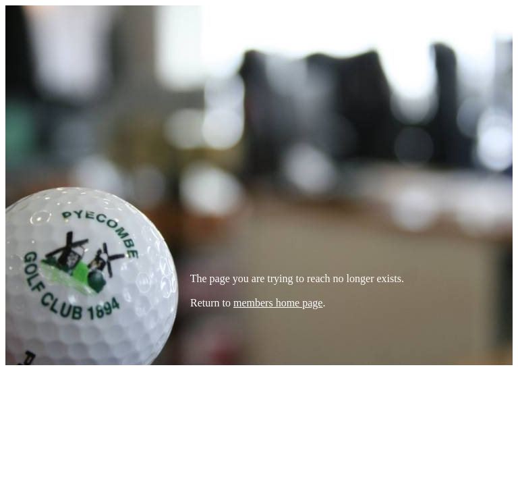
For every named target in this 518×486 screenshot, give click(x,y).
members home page (277, 302)
